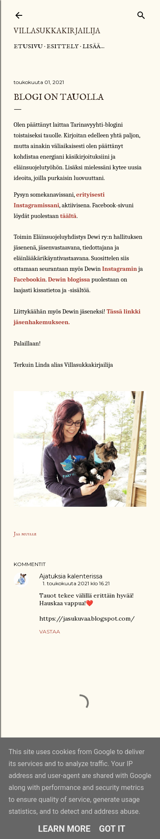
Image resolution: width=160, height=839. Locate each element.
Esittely (63, 46)
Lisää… (93, 46)
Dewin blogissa (69, 279)
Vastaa (49, 631)
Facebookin (30, 279)
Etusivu (28, 46)
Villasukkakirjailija (57, 30)
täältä (68, 216)
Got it (112, 829)
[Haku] (141, 13)
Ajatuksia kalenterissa (70, 576)
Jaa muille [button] (25, 534)
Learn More (64, 829)
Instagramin (119, 269)
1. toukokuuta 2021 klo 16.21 (76, 583)
